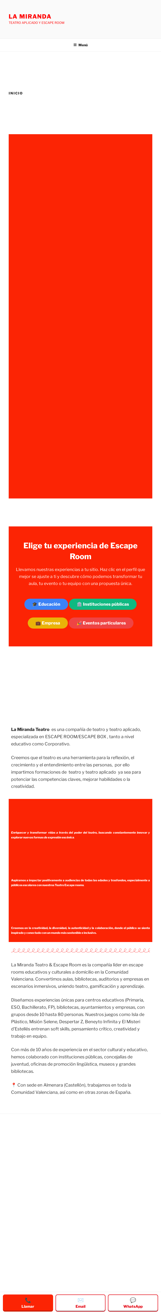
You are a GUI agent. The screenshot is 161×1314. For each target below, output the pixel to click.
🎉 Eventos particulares (101, 622)
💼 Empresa (47, 622)
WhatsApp (133, 1303)
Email (80, 1303)
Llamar (27, 1303)
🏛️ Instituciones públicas (103, 604)
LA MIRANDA (30, 16)
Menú (80, 45)
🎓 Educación (46, 604)
